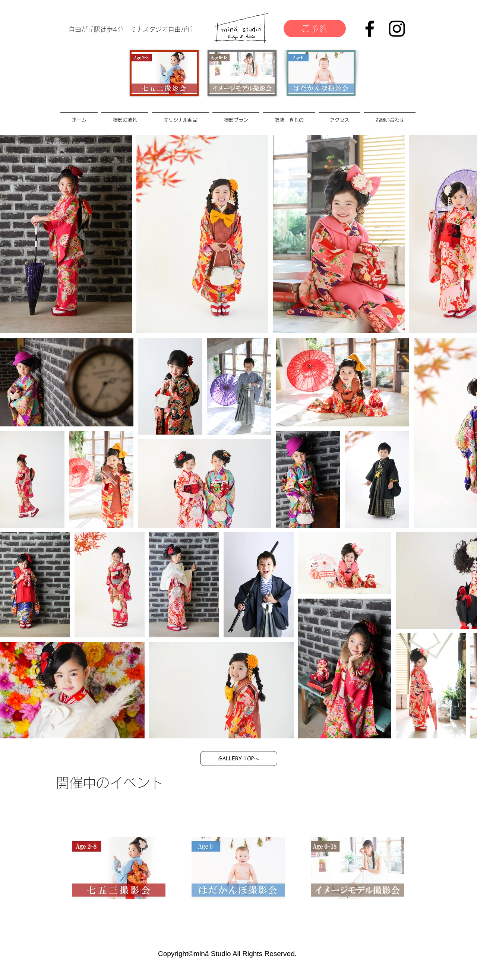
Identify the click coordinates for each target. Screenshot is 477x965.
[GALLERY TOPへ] (238, 758)
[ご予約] (315, 28)
